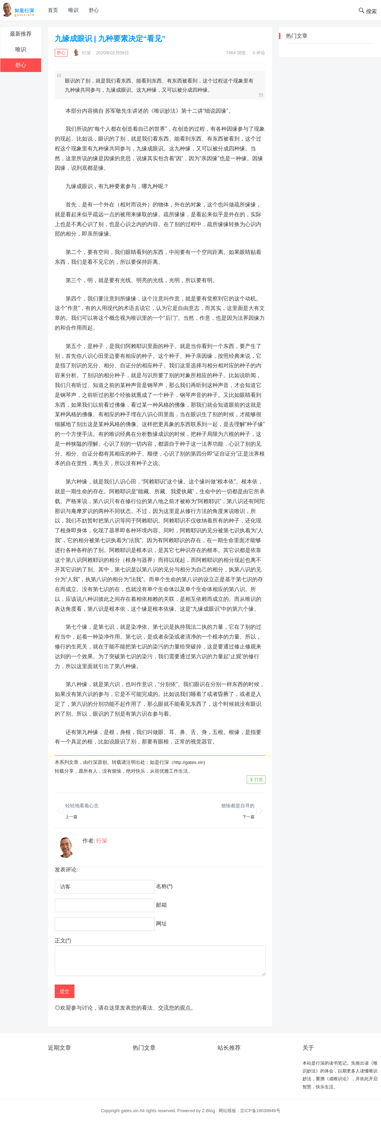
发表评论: (66, 869)
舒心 (94, 10)
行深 (82, 52)
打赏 (258, 779)
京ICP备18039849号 (260, 1110)
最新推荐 (21, 34)
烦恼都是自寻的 (238, 805)
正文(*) (63, 940)
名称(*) (164, 886)
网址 (161, 923)
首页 (53, 10)
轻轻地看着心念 (82, 805)
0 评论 (259, 52)
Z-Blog (208, 1110)
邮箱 (161, 905)
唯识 (73, 10)
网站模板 (227, 1110)
